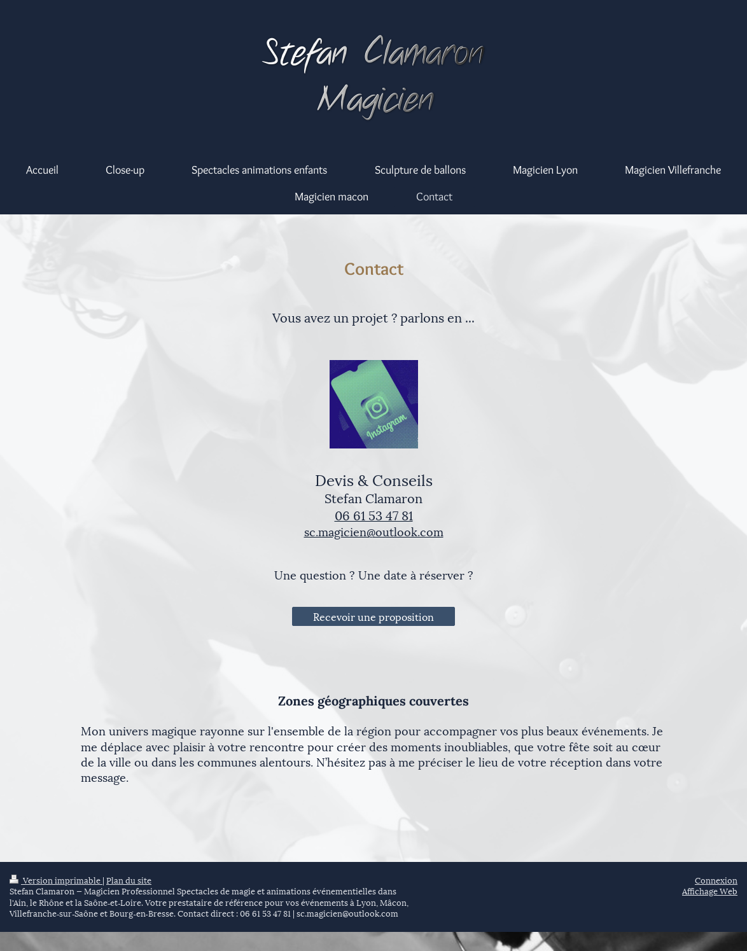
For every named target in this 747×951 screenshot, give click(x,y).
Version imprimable (56, 879)
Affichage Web (709, 890)
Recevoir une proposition (373, 616)
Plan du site (128, 879)
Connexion (716, 879)
